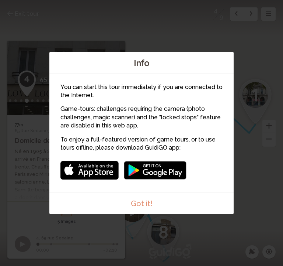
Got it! (142, 203)
